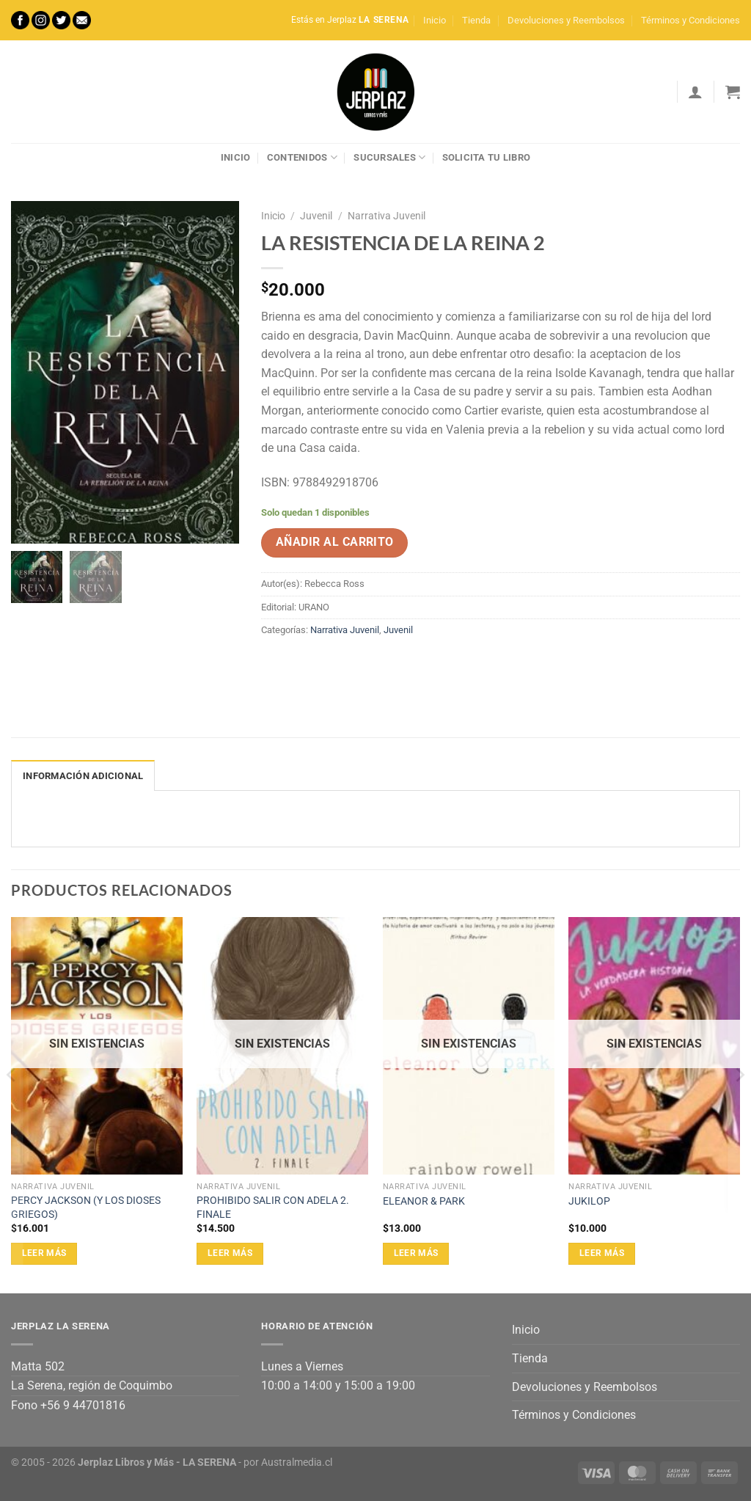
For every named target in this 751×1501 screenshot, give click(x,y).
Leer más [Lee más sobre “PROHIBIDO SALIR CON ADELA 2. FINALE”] (230, 1253)
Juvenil (316, 216)
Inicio (434, 20)
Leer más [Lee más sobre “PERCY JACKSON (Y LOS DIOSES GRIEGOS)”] (44, 1253)
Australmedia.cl (296, 1462)
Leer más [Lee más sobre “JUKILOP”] (601, 1253)
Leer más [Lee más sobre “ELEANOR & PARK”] (416, 1253)
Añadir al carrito (335, 542)
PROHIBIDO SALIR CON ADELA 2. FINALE (273, 1207)
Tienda (476, 20)
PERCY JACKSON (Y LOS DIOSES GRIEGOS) (86, 1207)
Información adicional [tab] (83, 775)
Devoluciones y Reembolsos (566, 20)
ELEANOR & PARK (424, 1201)
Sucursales (389, 157)
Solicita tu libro (486, 157)
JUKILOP (589, 1201)
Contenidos (302, 157)
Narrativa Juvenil (386, 216)
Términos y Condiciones (690, 20)
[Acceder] (695, 92)
